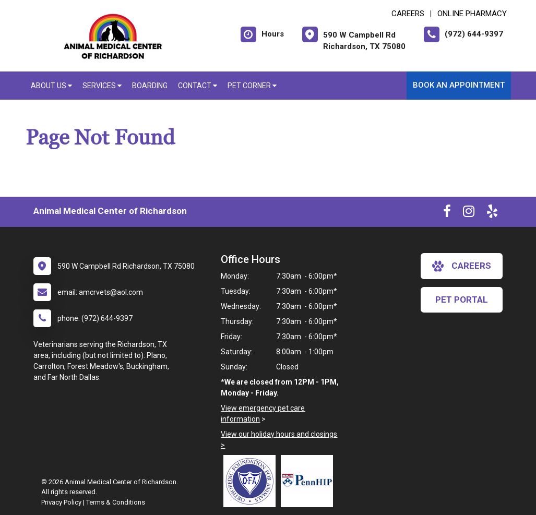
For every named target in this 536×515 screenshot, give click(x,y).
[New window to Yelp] (492, 213)
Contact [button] (197, 85)
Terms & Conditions (115, 502)
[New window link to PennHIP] (309, 481)
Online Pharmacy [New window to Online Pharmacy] (472, 13)
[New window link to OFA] (252, 481)
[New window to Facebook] (447, 213)
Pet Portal (461, 299)
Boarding (150, 85)
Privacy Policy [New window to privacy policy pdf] (61, 502)
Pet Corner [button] (252, 85)
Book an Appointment (459, 85)
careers (461, 266)
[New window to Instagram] (469, 213)
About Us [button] (51, 85)
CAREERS (407, 13)
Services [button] (102, 85)
